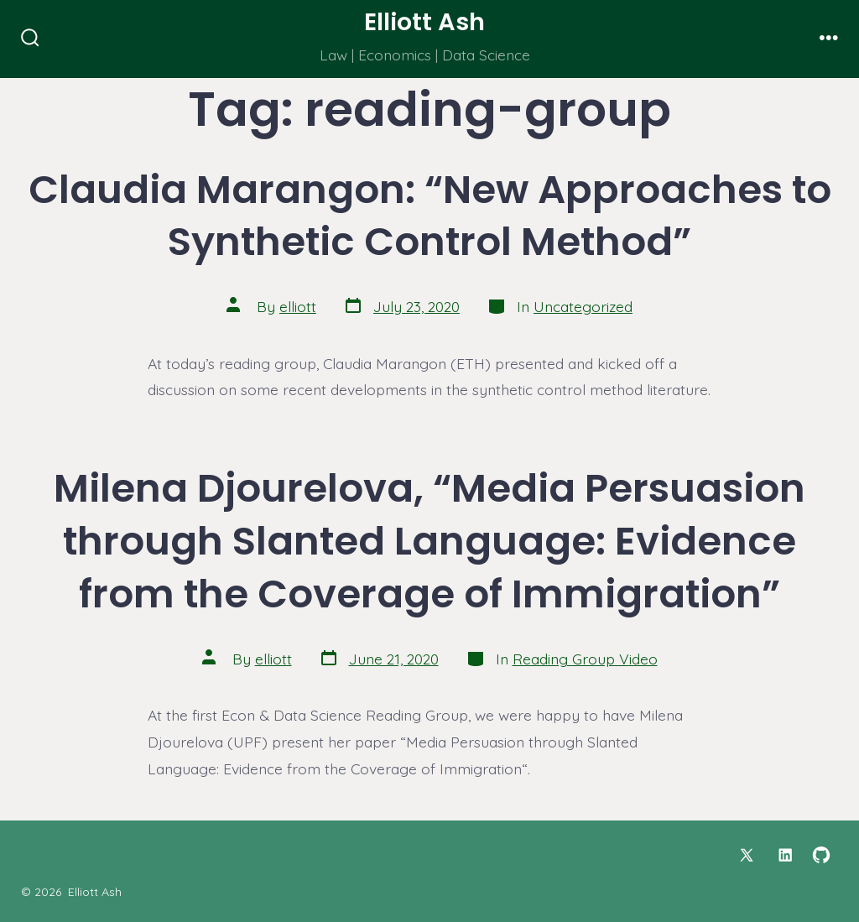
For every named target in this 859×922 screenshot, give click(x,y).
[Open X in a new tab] (746, 855)
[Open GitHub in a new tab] (821, 855)
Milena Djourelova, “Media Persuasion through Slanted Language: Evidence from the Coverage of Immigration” (429, 541)
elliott (297, 306)
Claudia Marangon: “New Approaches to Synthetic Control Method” (430, 215)
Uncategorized (583, 306)
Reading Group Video (585, 658)
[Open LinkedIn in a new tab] (785, 855)
